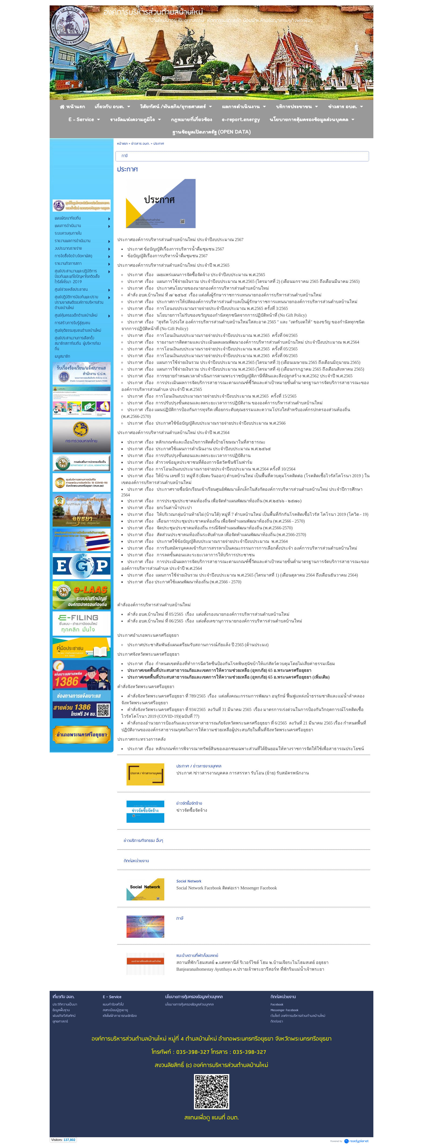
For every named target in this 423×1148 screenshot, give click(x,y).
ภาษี (179, 918)
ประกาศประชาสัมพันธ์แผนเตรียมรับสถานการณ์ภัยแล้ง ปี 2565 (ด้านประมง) (198, 644)
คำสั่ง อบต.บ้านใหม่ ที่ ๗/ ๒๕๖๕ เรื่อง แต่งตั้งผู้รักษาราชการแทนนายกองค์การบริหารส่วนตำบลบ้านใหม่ (224, 295)
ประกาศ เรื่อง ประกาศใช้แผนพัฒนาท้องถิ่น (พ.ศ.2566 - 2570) (185, 582)
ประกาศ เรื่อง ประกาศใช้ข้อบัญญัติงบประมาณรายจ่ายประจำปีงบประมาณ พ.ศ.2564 (207, 541)
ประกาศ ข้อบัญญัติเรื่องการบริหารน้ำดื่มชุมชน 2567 (175, 249)
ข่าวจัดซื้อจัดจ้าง (189, 803)
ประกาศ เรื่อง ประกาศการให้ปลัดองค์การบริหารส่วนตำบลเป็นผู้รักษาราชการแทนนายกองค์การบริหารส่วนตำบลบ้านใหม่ (243, 301)
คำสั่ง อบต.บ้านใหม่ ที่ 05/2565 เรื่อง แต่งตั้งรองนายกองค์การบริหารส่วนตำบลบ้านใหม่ (209, 614)
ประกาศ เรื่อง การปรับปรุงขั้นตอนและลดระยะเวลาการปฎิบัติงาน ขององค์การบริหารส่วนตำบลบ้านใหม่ (225, 403)
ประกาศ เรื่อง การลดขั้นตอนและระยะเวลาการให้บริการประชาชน (191, 555)
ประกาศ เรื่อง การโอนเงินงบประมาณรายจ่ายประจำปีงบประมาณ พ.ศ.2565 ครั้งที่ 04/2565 (212, 335)
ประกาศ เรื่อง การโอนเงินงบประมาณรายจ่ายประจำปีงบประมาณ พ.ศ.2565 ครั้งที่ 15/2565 (211, 396)
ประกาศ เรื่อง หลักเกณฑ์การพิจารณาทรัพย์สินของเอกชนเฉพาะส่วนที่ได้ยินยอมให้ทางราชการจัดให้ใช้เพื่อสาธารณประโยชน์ (246, 748)
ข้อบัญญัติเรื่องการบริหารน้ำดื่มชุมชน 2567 (167, 255)
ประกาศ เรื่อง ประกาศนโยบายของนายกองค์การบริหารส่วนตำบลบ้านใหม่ (198, 288)
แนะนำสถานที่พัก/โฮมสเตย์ (197, 956)
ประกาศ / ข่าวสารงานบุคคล (198, 766)
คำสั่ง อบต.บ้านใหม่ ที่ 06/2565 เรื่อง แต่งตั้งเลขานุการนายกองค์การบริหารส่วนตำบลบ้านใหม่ (215, 621)
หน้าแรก (122, 144)
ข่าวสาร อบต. (140, 144)
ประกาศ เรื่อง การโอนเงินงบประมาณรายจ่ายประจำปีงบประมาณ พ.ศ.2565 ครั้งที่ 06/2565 (212, 355)
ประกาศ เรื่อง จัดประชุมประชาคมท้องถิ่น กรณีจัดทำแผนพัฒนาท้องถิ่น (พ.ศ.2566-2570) (210, 528)
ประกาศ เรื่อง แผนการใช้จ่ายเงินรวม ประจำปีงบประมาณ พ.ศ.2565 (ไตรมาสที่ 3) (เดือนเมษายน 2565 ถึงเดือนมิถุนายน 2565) (243, 362)
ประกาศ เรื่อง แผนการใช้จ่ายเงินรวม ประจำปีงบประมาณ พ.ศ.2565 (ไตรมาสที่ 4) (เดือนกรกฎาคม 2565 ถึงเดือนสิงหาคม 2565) (245, 369)
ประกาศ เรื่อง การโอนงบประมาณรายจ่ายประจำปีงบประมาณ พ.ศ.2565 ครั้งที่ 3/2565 (208, 308)
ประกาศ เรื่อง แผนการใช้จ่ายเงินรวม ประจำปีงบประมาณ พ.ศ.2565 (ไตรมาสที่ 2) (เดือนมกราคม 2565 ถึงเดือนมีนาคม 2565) (243, 281)
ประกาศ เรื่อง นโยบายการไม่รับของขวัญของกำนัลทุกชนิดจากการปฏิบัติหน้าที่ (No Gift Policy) (217, 315)
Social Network (188, 881)
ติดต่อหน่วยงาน (136, 861)
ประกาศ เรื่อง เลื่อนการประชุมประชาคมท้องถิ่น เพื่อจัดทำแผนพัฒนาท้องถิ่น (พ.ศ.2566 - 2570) (216, 521)
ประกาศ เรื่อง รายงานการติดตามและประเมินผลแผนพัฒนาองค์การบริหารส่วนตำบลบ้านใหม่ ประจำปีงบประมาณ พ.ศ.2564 (243, 342)
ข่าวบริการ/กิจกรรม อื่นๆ (143, 841)
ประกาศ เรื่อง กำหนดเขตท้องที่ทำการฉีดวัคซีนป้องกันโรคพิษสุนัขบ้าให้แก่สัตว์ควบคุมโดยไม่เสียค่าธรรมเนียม (231, 663)
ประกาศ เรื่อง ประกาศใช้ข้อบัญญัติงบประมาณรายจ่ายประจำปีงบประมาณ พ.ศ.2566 (207, 423)
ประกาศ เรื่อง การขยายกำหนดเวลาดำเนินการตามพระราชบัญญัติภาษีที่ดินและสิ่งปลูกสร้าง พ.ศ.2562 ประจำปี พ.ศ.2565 (240, 376)
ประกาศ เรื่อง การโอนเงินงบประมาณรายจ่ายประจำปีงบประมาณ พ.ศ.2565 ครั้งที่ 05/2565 (212, 349)
